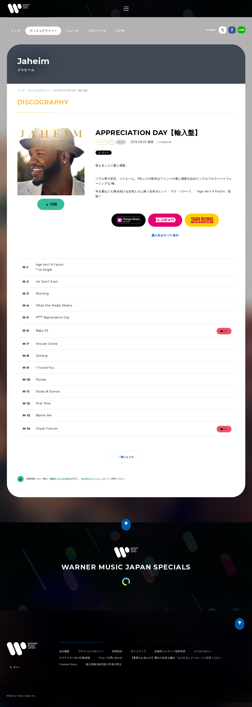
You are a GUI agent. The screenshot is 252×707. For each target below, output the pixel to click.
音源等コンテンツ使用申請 (170, 651)
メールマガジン (203, 651)
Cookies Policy (68, 664)
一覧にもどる (126, 456)
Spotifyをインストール (93, 478)
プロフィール (97, 31)
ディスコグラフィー (43, 31)
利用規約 (117, 651)
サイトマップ (138, 651)
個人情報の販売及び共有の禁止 (104, 664)
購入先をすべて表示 (165, 235)
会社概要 (64, 651)
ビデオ (120, 31)
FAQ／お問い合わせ (110, 657)
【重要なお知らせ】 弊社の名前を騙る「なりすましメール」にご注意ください (176, 657)
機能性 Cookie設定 (60, 478)
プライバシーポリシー (91, 651)
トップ (15, 31)
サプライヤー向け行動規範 (74, 657)
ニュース (72, 31)
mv (223, 331)
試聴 (50, 204)
